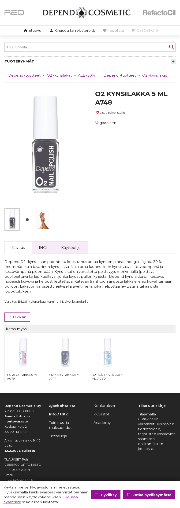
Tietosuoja (58, 436)
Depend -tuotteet (24, 75)
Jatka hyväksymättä (149, 494)
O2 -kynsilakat (59, 75)
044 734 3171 (21, 470)
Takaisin (17, 317)
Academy (102, 422)
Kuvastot (101, 414)
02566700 (11, 464)
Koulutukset (104, 405)
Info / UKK (58, 414)
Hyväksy (105, 494)
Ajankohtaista (62, 405)
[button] (72, 30)
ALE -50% (86, 75)
